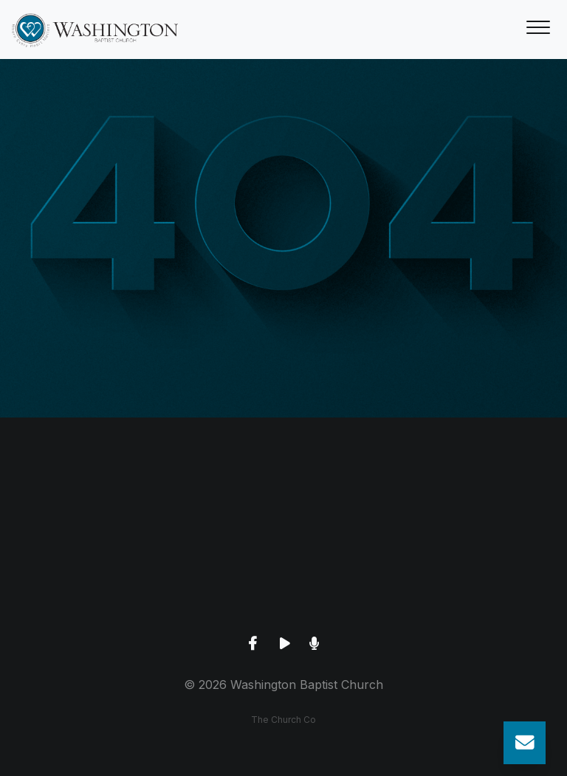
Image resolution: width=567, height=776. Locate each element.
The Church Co (283, 719)
